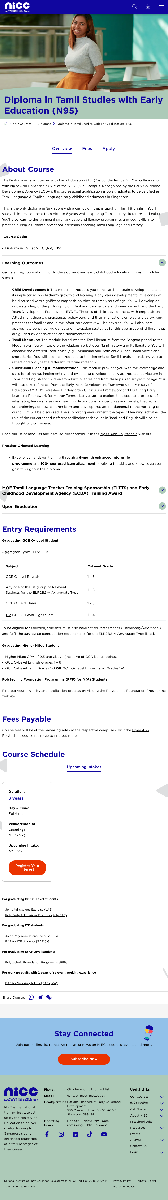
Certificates (16, 19)
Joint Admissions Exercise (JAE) (29, 924)
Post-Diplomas (87, 19)
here (78, 1089)
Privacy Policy (122, 1181)
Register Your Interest (27, 882)
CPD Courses (40, 19)
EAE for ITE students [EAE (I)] (27, 956)
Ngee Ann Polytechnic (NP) (33, 200)
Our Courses (22, 138)
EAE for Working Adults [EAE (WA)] (32, 997)
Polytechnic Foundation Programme (136, 705)
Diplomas (63, 19)
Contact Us (138, 1146)
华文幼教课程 (147, 1103)
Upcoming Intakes (84, 781)
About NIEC (147, 1116)
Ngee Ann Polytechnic (118, 448)
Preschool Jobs (141, 1122)
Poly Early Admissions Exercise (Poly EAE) (36, 929)
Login (147, 1152)
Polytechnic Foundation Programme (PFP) (36, 976)
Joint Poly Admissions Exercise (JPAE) (33, 950)
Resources (147, 1128)
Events (135, 1134)
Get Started (147, 1109)
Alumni (147, 1140)
